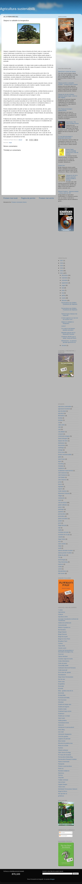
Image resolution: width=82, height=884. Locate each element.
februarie (64, 300)
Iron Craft (61, 732)
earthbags (61, 447)
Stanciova (61, 773)
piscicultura (61, 516)
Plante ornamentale (63, 761)
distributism (61, 443)
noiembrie (65, 278)
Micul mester (62, 741)
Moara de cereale (63, 745)
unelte (60, 566)
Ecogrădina (61, 684)
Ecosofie (60, 688)
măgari (60, 495)
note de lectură (62, 502)
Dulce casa (61, 681)
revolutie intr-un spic (64, 534)
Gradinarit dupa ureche (64, 711)
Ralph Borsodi (62, 525)
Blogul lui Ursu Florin (64, 639)
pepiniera (61, 511)
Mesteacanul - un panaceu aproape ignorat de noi (69, 341)
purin (59, 523)
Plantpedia (61, 764)
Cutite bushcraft (62, 670)
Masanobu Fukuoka (64, 493)
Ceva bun (61, 654)
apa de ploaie (62, 411)
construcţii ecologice (64, 436)
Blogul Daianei (62, 632)
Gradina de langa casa (64, 704)
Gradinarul (61, 713)
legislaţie (60, 486)
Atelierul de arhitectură (64, 623)
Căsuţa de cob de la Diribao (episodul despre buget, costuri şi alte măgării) (67, 96)
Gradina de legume (63, 706)
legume (60, 489)
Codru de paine (62, 663)
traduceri (60, 564)
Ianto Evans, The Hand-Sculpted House (72, 122)
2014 (61, 265)
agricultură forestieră (64, 408)
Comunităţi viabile (63, 665)
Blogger (52, 879)
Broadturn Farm (62, 641)
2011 (61, 273)
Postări (62, 832)
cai (59, 422)
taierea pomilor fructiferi (65, 553)
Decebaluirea (62, 674)
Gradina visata (62, 709)
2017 (61, 260)
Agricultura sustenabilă (17, 9)
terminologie (61, 559)
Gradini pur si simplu (64, 716)
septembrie (65, 283)
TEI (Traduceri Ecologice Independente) (65, 109)
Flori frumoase (62, 700)
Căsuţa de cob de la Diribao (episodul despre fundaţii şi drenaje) (71, 178)
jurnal (59, 482)
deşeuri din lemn (63, 440)
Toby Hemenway (63, 562)
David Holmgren (62, 438)
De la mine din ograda (64, 672)
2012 (61, 270)
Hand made (61, 718)
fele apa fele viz (62, 793)
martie (64, 298)
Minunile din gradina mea (65, 743)
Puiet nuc (61, 768)
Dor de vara (61, 679)
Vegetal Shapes (62, 784)
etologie (60, 450)
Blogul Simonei (62, 634)
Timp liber (61, 777)
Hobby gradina (62, 720)
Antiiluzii (60, 614)
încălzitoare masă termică (65, 470)
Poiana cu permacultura (65, 766)
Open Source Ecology (64, 752)
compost (60, 434)
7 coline (60, 610)
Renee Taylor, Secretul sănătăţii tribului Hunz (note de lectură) (72, 152)
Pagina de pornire (28, 198)
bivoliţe (60, 418)
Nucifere (60, 748)
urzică (60, 569)
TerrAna (60, 775)
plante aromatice (63, 518)
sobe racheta (62, 543)
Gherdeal (61, 702)
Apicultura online (63, 616)
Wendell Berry (62, 571)
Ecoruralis (61, 686)
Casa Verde (61, 645)
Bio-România (62, 629)
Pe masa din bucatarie (64, 754)
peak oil (60, 507)
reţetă (60, 530)
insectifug (61, 463)
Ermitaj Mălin (62, 695)
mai (63, 293)
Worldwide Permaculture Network (67, 789)
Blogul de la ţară (63, 636)
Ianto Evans (61, 459)
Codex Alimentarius (63, 661)
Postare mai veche (46, 198)
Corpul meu (61, 165)
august (64, 285)
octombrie (65, 280)
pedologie (61, 509)
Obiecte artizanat (63, 750)
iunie (63, 290)
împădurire (61, 468)
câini (59, 427)
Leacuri (63, 326)
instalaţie (60, 466)
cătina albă (61, 425)
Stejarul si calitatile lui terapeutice (67, 322)
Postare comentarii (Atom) (19, 202)
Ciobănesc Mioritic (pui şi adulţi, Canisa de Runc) (68, 337)
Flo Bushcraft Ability (64, 697)
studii (59, 548)
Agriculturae (61, 612)
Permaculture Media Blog (65, 757)
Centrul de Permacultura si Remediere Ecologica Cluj (65, 651)
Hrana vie (61, 725)
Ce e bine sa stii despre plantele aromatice (68, 329)
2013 (61, 268)
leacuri (60, 484)
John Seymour (62, 479)
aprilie (64, 295)
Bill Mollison (61, 415)
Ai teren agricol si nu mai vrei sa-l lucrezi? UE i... (69, 318)
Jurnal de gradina (63, 736)
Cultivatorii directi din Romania (67, 668)
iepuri (59, 461)
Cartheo (60, 643)
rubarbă (60, 537)
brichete (60, 420)
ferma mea (61, 452)
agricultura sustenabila (64, 406)
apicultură (61, 413)
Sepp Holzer (61, 539)
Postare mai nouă (10, 198)
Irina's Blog (61, 729)
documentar (61, 445)
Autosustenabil (62, 625)
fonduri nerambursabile (64, 454)
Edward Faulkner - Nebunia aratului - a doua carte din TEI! (68, 192)
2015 (61, 263)
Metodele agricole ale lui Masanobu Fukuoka (68, 333)
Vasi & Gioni (61, 782)
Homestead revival (63, 722)
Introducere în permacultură (66, 727)
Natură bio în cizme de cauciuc (67, 71)
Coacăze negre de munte (65, 658)
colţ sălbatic (61, 431)
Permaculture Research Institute (67, 759)
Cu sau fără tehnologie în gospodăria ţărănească (65, 137)
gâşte (59, 457)
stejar (10, 142)
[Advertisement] (67, 54)
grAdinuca (61, 796)
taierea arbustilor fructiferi (65, 550)
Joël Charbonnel (63, 475)
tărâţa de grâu (62, 555)
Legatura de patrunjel (64, 738)
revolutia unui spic (63, 532)
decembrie (65, 275)
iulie (63, 288)
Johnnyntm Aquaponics (65, 734)
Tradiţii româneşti (63, 780)
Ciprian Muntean (63, 656)
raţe (59, 527)
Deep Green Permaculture (65, 677)
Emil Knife (61, 693)
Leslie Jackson (62, 491)
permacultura (62, 514)
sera (59, 541)
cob (59, 429)
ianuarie (64, 345)
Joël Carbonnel (62, 472)
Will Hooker (61, 573)
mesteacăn (61, 498)
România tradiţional (63, 770)
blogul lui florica (62, 791)
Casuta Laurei (62, 648)
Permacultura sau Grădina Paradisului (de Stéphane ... (69, 304)
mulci (59, 500)
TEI (59, 557)
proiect (60, 521)
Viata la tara (61, 786)
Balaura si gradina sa (64, 627)
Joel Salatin (61, 477)
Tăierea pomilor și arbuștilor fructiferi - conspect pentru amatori (68, 83)
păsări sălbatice (62, 505)
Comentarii (63, 835)
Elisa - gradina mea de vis (65, 690)
